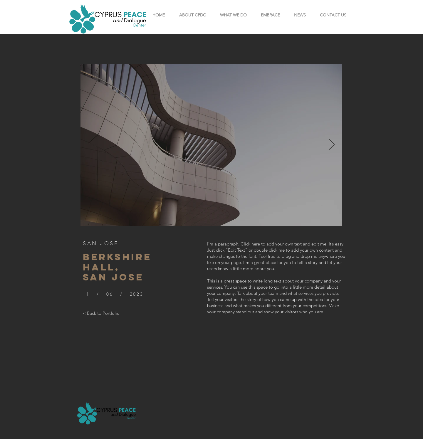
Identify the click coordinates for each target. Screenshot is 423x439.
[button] (192, 15)
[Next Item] (331, 145)
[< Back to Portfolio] (101, 313)
